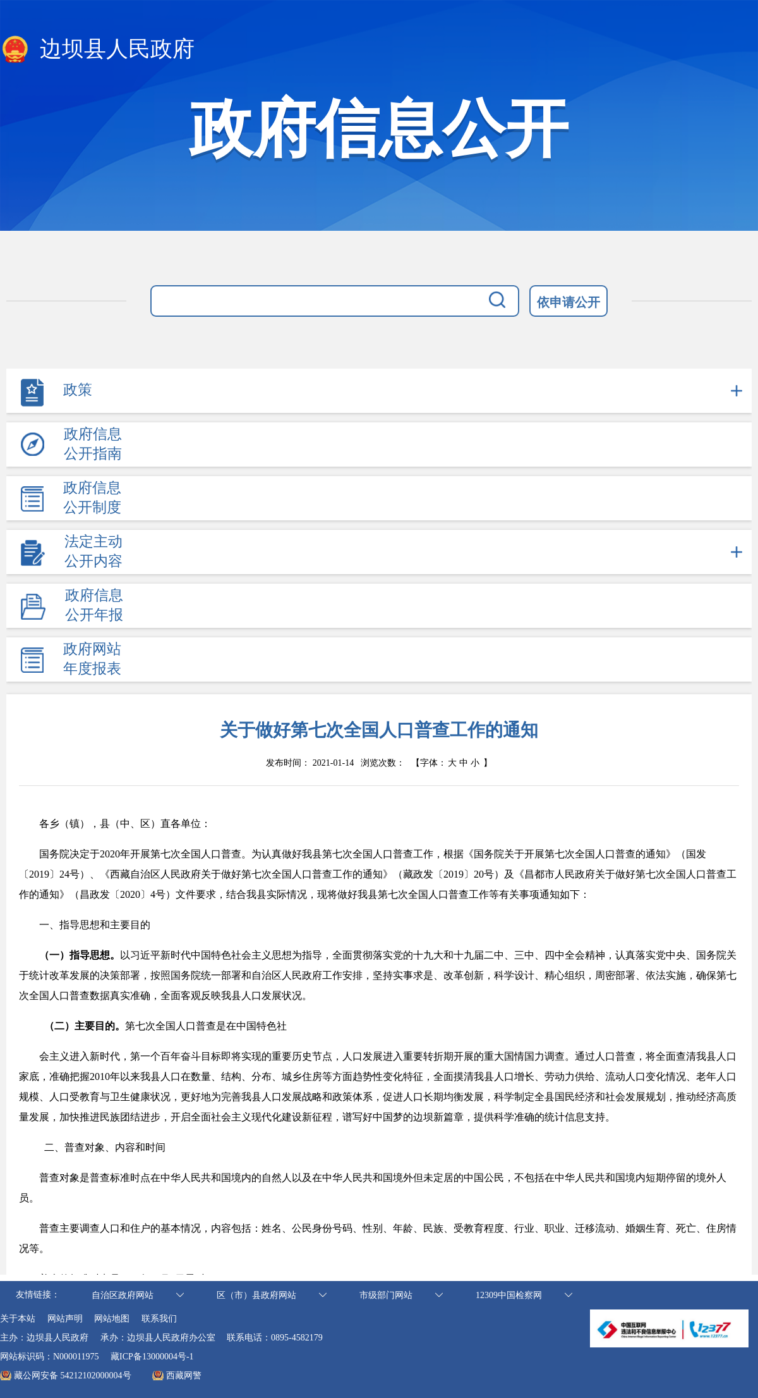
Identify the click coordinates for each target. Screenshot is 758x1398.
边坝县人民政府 (97, 50)
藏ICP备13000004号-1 (152, 1356)
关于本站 (17, 1318)
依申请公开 (568, 302)
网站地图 (111, 1318)
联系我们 (159, 1318)
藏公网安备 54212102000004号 (72, 1375)
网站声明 (65, 1318)
